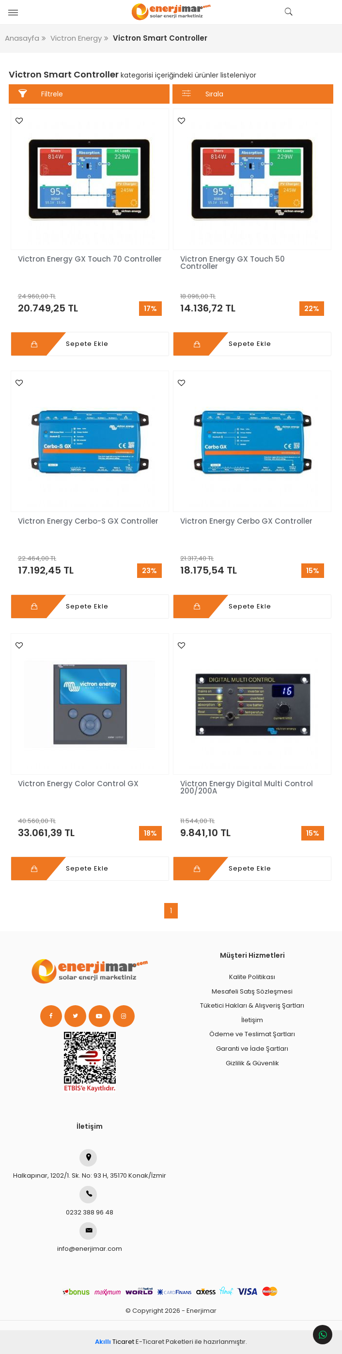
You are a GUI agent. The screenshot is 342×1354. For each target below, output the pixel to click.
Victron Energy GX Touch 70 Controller (90, 259)
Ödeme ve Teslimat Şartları (252, 1034)
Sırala (202, 94)
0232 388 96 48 (89, 1201)
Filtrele (40, 94)
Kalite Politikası (252, 976)
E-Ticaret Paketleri (164, 1341)
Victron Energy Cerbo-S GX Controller (88, 521)
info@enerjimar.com (89, 1237)
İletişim (252, 1020)
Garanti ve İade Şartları (252, 1048)
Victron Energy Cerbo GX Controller (246, 521)
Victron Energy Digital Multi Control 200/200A (246, 787)
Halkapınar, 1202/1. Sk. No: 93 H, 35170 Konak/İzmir (89, 1164)
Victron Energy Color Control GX (80, 783)
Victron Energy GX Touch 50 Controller (232, 262)
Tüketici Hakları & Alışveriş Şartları (252, 1005)
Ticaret (114, 1341)
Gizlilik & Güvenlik (252, 1063)
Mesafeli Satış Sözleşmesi (252, 991)
